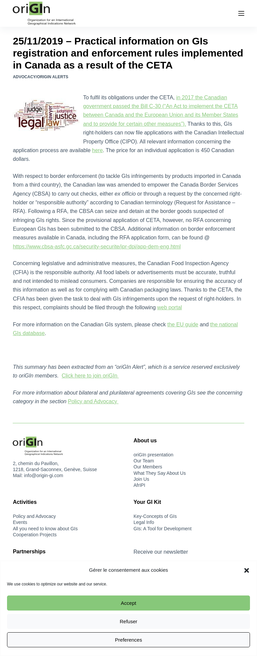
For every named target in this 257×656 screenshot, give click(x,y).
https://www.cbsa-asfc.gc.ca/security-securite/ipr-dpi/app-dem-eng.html (97, 246)
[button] (246, 570)
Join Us (141, 479)
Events (20, 522)
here (97, 150)
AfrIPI (139, 485)
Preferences (128, 640)
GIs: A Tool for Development (162, 528)
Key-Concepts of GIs (155, 516)
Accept (128, 603)
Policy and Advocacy (93, 401)
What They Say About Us (160, 473)
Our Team (144, 460)
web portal (169, 307)
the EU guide (182, 324)
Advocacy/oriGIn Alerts (40, 77)
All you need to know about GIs (45, 528)
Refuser (129, 621)
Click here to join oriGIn (90, 375)
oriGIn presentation (153, 454)
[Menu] (241, 13)
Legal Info (144, 522)
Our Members (148, 466)
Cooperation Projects (35, 534)
